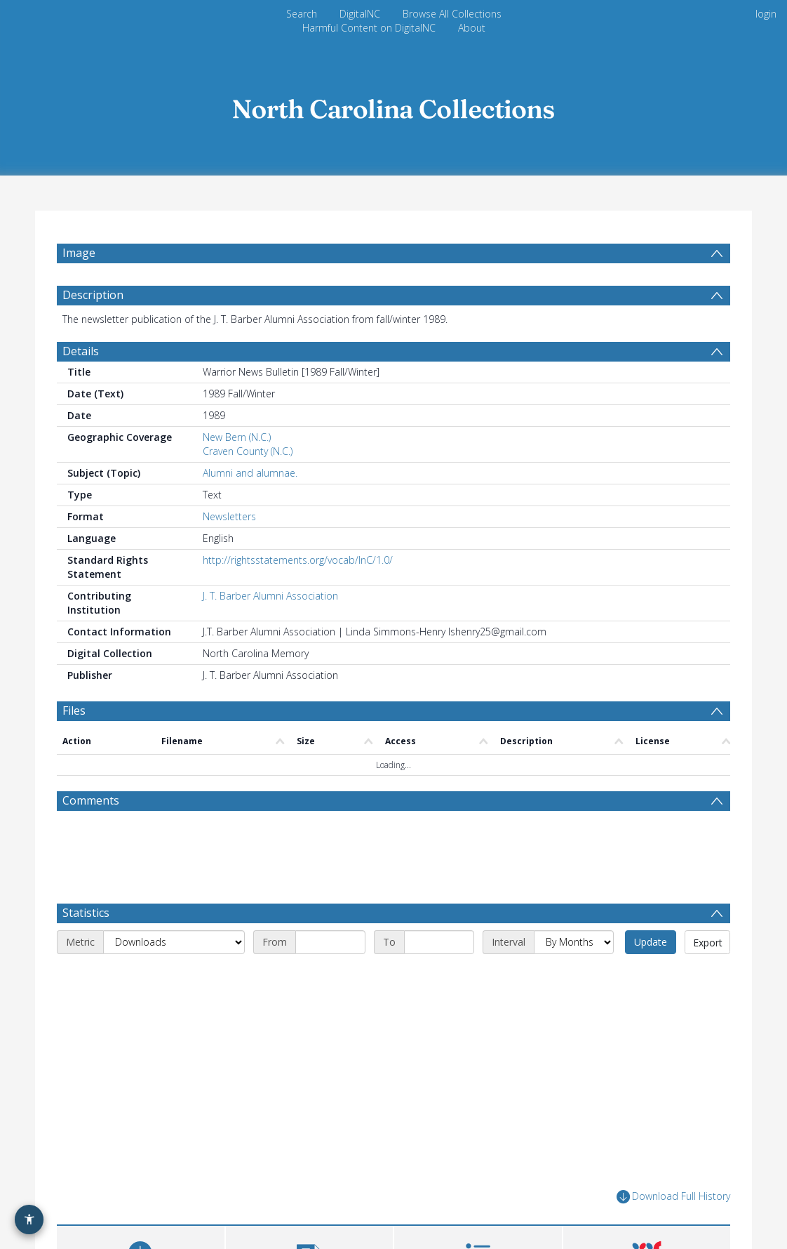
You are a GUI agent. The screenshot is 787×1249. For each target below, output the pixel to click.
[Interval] (574, 942)
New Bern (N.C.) (237, 437)
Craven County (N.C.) (247, 451)
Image (78, 252)
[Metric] (174, 942)
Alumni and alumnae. (250, 473)
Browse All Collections (452, 13)
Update (650, 942)
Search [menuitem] (301, 13)
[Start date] (330, 942)
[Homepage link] (393, 104)
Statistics (85, 912)
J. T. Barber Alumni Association (270, 595)
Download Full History (673, 1196)
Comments (90, 800)
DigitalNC (359, 13)
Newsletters (229, 516)
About (471, 27)
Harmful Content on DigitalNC (369, 27)
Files (74, 710)
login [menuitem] (765, 13)
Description (92, 295)
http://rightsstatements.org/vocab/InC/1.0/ (298, 560)
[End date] (439, 942)
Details (80, 351)
